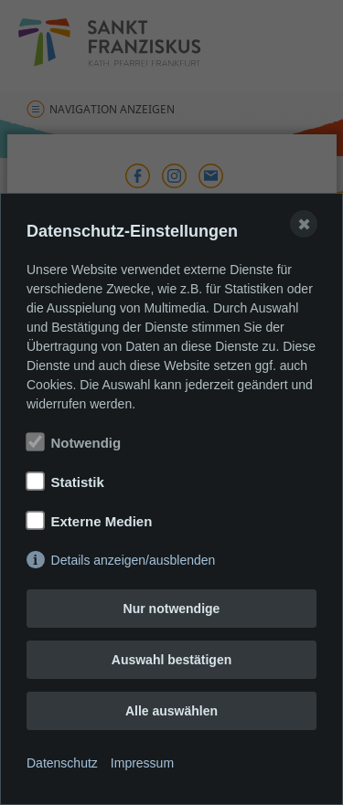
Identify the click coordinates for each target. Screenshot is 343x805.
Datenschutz (62, 763)
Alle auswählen (171, 711)
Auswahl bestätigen (171, 659)
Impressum (142, 763)
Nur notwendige (171, 608)
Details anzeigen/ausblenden (133, 560)
